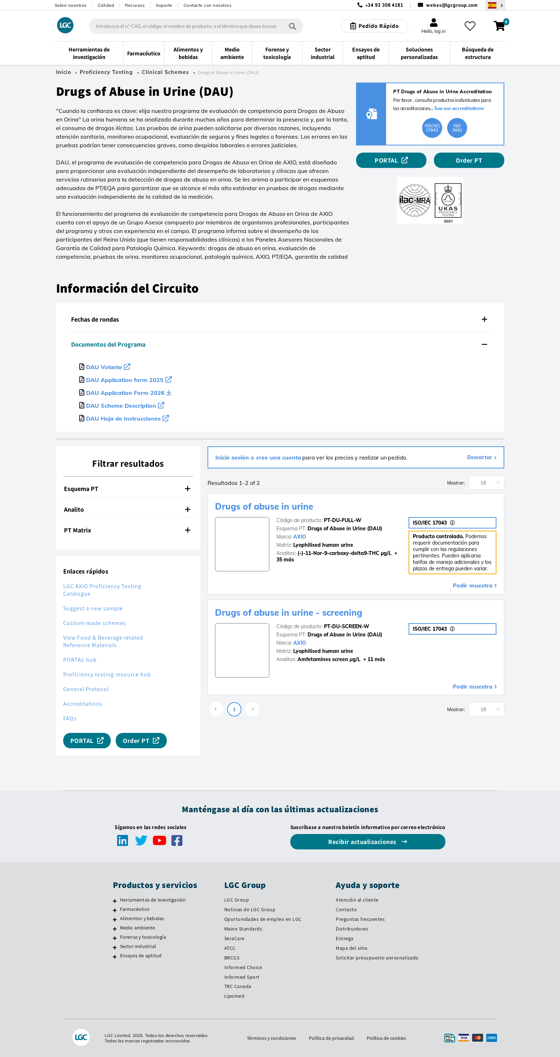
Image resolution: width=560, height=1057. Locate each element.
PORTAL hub (80, 660)
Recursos (135, 5)
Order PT (469, 160)
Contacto (346, 909)
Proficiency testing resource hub (107, 674)
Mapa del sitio (352, 948)
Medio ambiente (137, 927)
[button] (280, 319)
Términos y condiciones (271, 1038)
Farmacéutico (135, 909)
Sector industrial (138, 946)
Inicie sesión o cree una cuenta (258, 457)
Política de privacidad (331, 1038)
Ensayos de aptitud (141, 955)
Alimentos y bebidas (142, 918)
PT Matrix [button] (127, 530)
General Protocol (86, 689)
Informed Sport (242, 977)
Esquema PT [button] (127, 489)
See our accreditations (459, 108)
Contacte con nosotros (208, 5)
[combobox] (196, 26)
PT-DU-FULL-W (342, 520)
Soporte (164, 5)
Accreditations (82, 704)
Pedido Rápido (379, 26)
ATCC (230, 948)
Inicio (63, 72)
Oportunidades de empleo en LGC (263, 919)
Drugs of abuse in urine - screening (288, 612)
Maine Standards (243, 929)
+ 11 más (373, 659)
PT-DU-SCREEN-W (346, 626)
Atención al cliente (357, 900)
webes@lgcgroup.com (452, 5)
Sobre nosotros (71, 5)
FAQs (70, 718)
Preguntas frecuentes (360, 919)
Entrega (345, 938)
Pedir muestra (472, 585)
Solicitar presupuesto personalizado (377, 957)
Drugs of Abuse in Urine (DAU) (345, 528)
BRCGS (232, 957)
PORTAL (386, 160)
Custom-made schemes (94, 623)
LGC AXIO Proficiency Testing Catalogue (102, 589)
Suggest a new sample (93, 608)
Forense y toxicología (143, 937)
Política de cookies (386, 1038)
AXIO (299, 537)
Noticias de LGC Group (250, 909)
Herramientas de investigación (153, 900)
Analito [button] (127, 509)
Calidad (106, 5)
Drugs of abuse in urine (264, 506)
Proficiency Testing (106, 72)
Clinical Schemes (165, 72)
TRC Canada (237, 986)
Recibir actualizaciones (363, 842)
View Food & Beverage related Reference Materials (103, 641)
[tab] (280, 319)
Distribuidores (352, 929)
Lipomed (234, 996)
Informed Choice (243, 967)
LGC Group (236, 900)
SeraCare (234, 938)
